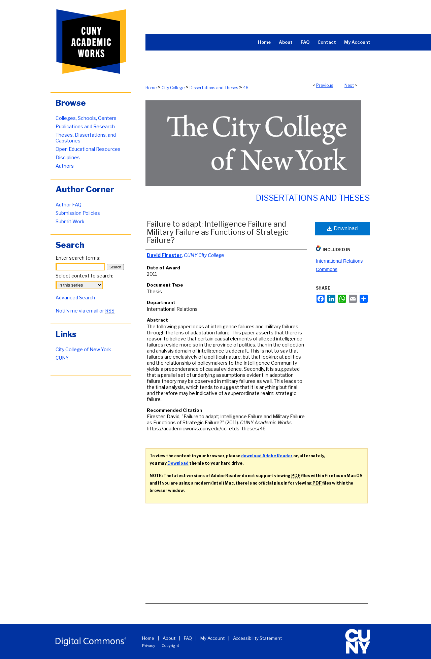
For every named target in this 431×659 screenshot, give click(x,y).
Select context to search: (84, 275)
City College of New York (83, 349)
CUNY (62, 358)
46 (245, 87)
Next (349, 85)
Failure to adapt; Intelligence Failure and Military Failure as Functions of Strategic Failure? (218, 232)
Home (151, 87)
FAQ (188, 638)
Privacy (148, 645)
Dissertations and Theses (214, 87)
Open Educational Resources (88, 149)
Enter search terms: (78, 258)
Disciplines (68, 157)
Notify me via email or (85, 311)
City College (173, 87)
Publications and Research (85, 126)
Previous (324, 85)
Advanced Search (75, 297)
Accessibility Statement (257, 638)
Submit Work (70, 221)
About (169, 638)
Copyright (170, 645)
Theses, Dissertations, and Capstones (86, 137)
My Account (212, 638)
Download (342, 228)
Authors (65, 166)
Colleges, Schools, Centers (86, 118)
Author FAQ (68, 204)
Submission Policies (78, 213)
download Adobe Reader (267, 455)
